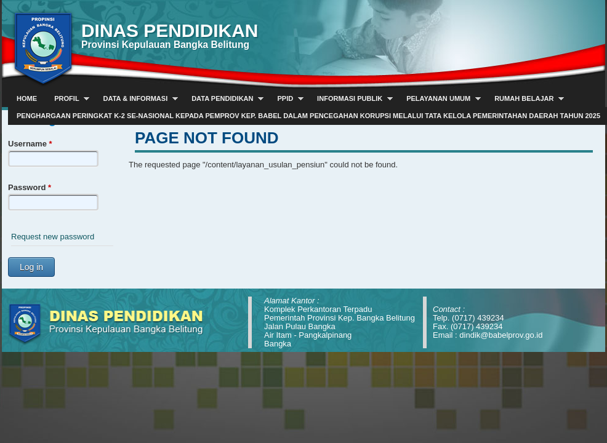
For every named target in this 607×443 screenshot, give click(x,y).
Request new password (52, 236)
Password (29, 187)
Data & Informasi (136, 99)
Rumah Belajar (525, 99)
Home (27, 98)
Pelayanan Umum (439, 99)
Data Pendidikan (223, 99)
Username (30, 143)
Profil (67, 99)
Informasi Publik (350, 99)
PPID (285, 99)
